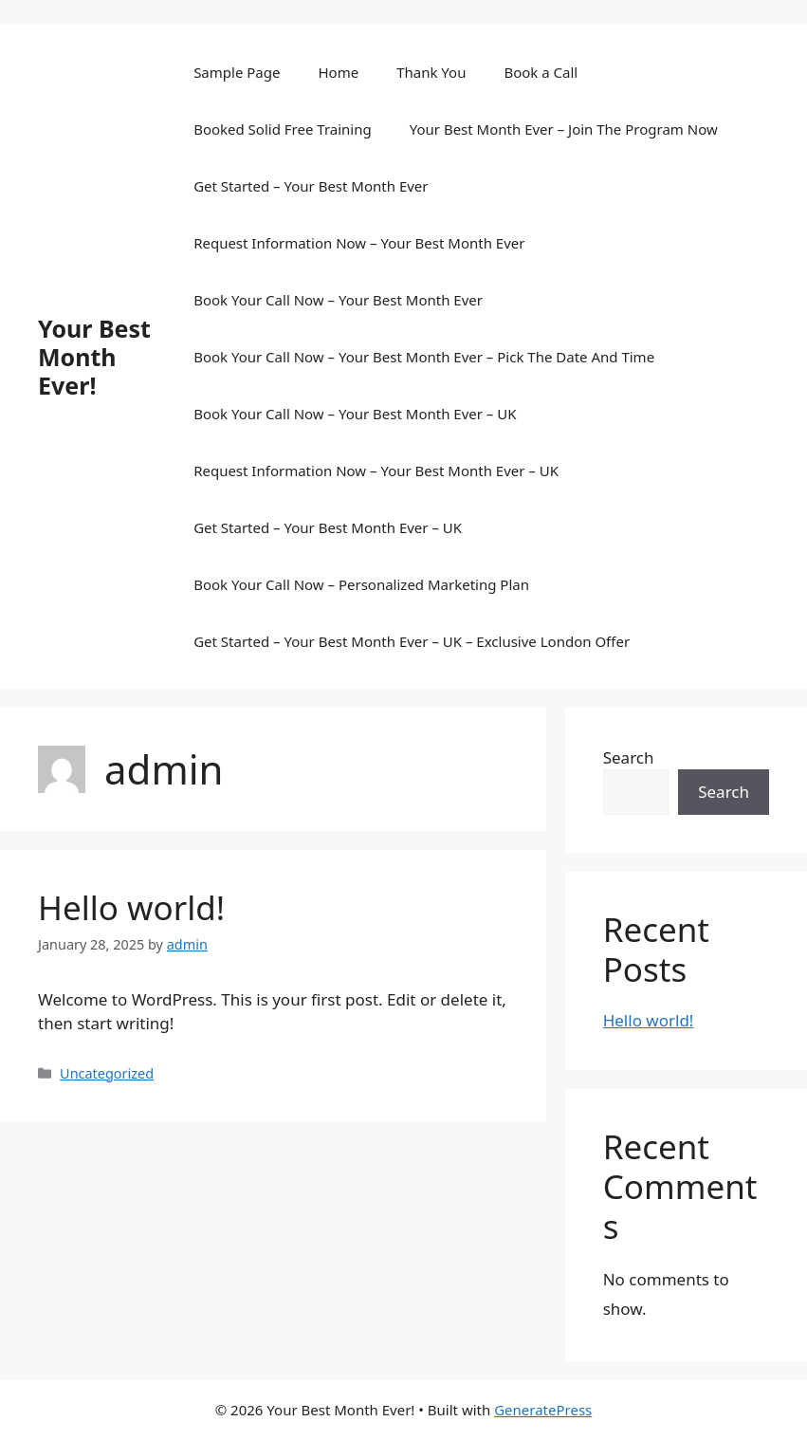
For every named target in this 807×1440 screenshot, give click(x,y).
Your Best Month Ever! (94, 356)
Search (628, 757)
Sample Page (236, 72)
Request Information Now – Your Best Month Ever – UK (376, 470)
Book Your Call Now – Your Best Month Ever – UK (354, 413)
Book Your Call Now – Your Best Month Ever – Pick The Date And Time (423, 356)
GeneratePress (543, 1409)
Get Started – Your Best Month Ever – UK (327, 527)
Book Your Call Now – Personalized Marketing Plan (361, 584)
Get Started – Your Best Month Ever (310, 185)
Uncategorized (107, 1073)
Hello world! (131, 907)
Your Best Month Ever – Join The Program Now (564, 129)
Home (338, 72)
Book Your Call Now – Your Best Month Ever (338, 299)
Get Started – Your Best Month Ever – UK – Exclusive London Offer (411, 641)
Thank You (431, 72)
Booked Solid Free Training (282, 129)
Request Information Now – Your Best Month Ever (358, 242)
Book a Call (541, 72)
